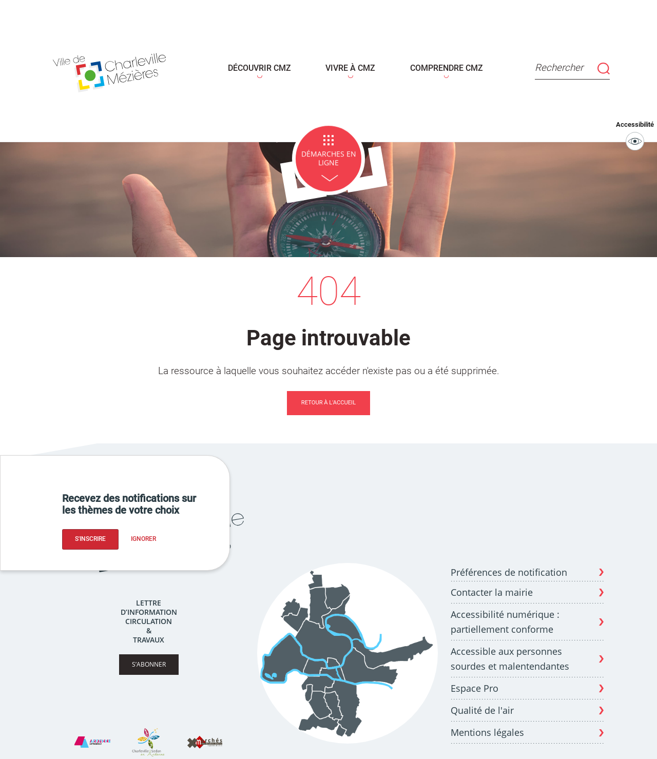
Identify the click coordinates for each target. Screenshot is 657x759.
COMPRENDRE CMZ (441, 64)
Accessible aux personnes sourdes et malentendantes (510, 651)
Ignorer (143, 538)
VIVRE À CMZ (349, 64)
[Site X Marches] (205, 735)
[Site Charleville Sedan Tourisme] (148, 735)
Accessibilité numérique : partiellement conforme (505, 615)
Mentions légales (487, 725)
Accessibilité (637, 128)
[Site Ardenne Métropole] (92, 735)
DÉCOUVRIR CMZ (263, 64)
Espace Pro (474, 681)
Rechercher (566, 65)
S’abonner (149, 657)
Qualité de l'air (482, 703)
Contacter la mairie (492, 585)
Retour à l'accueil (328, 396)
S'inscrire (90, 538)
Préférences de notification (509, 565)
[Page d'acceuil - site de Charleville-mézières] (116, 67)
